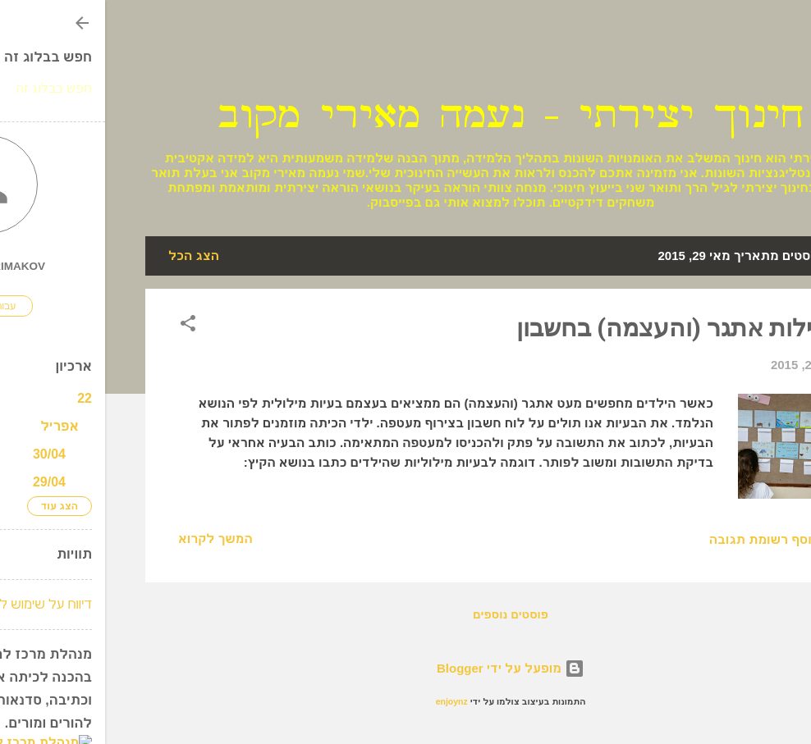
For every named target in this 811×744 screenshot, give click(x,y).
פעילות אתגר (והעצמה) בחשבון (574, 327)
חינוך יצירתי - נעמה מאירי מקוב (405, 115)
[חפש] (761, 45)
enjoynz (347, 701)
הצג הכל (88, 255)
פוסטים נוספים (405, 614)
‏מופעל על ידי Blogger (405, 668)
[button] (83, 326)
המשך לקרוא (110, 538)
